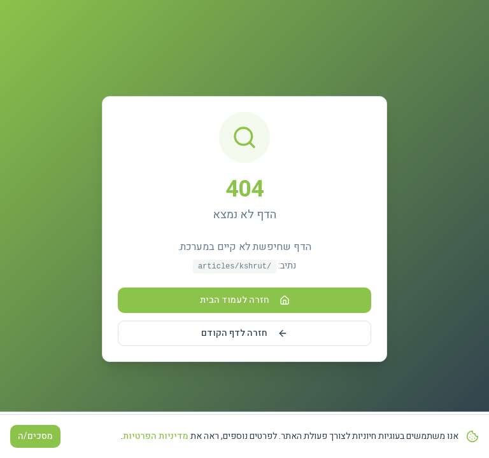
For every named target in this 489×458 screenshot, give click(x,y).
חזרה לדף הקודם (244, 333)
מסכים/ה (35, 436)
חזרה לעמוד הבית (245, 300)
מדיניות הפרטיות (155, 436)
